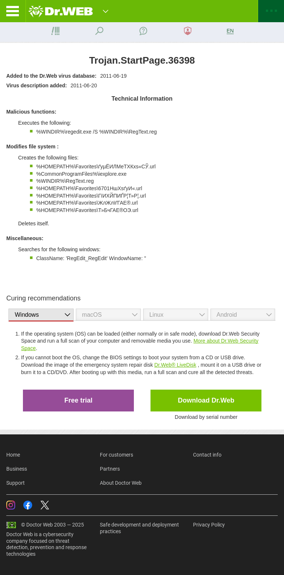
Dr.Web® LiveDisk (175, 365)
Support (15, 482)
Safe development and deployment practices (139, 528)
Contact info (207, 454)
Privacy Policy (209, 525)
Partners (110, 468)
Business (16, 468)
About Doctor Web (121, 482)
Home (13, 454)
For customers (116, 454)
